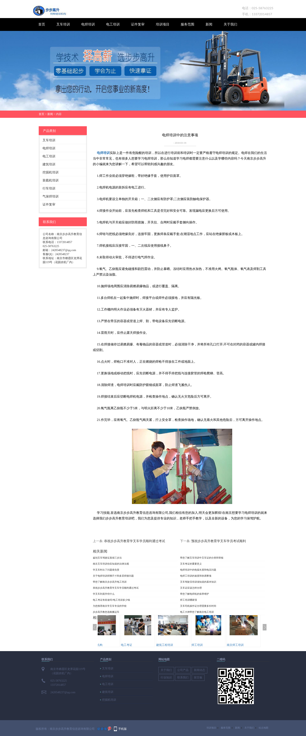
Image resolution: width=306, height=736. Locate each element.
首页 (41, 24)
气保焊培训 (51, 196)
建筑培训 (49, 164)
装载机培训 (51, 180)
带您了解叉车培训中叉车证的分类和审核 (201, 557)
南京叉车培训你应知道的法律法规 (111, 563)
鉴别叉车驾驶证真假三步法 (107, 557)
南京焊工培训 (251, 644)
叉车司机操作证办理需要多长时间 (198, 606)
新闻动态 (199, 670)
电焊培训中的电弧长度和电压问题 (198, 569)
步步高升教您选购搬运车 (106, 612)
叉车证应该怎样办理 (191, 587)
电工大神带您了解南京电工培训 (197, 612)
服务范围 (187, 24)
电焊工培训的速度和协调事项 (195, 575)
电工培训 (113, 24)
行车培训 (49, 188)
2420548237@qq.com (62, 692)
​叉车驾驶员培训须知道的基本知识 (198, 581)
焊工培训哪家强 (188, 600)
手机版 (122, 728)
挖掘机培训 (51, 172)
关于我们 (230, 24)
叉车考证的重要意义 (191, 563)
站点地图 (263, 727)
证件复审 (138, 24)
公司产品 (182, 670)
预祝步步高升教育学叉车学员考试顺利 (218, 541)
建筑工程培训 (180, 644)
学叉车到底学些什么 (103, 593)
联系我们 (182, 677)
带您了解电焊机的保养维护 (194, 593)
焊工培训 (213, 644)
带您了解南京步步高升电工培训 (110, 581)
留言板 (198, 677)
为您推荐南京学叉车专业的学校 (110, 606)
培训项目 (162, 24)
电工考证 (142, 644)
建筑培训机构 (110, 644)
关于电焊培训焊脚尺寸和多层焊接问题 (113, 575)
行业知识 (166, 677)
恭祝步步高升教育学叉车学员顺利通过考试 (134, 541)
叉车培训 (63, 24)
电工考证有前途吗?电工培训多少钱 (111, 600)
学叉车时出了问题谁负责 (106, 569)
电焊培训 (88, 24)
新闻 (209, 24)
